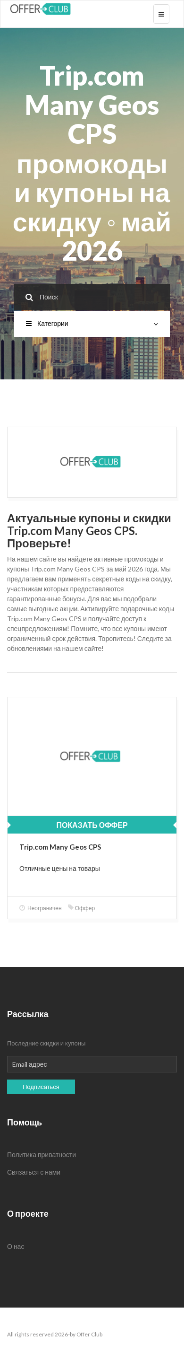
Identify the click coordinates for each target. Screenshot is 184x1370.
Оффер (81, 908)
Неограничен (40, 908)
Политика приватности (41, 1154)
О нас (15, 1246)
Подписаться (41, 1086)
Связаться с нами (33, 1172)
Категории (92, 323)
